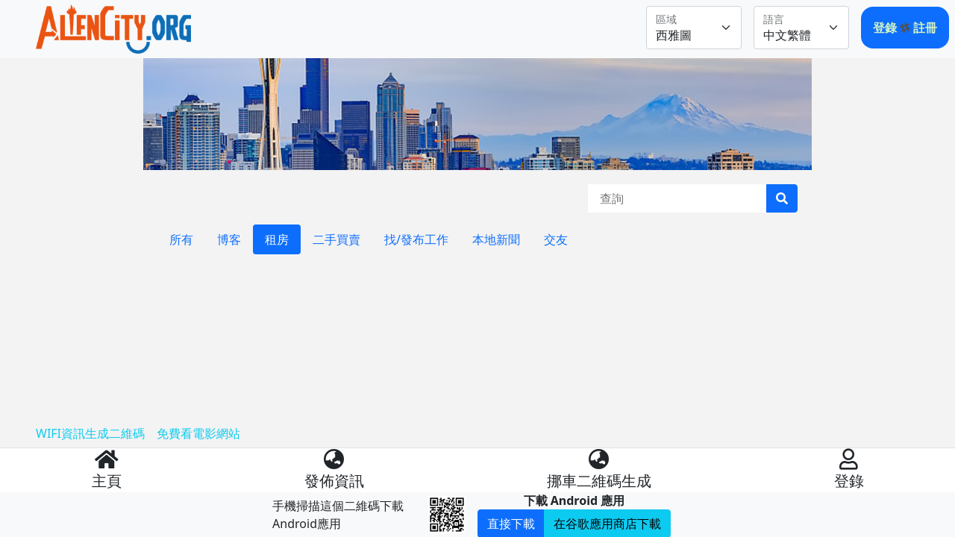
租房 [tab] (277, 239)
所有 (181, 239)
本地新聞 (496, 239)
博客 (229, 239)
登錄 (886, 27)
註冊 (925, 27)
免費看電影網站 (198, 433)
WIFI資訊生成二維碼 (90, 433)
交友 (556, 239)
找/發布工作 (416, 239)
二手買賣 (336, 239)
